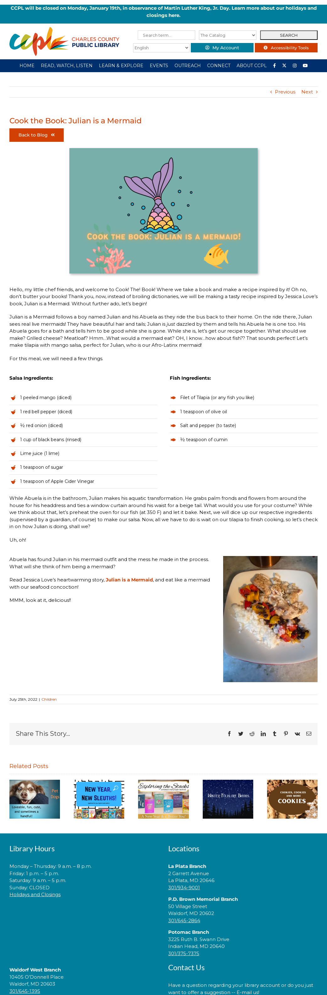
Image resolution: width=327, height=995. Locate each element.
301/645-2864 (184, 920)
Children (49, 699)
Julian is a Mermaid (129, 580)
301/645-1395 (24, 991)
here (174, 15)
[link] (84, 914)
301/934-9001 (184, 888)
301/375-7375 (183, 953)
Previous (285, 92)
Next (307, 92)
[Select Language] (161, 47)
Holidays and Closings (35, 894)
